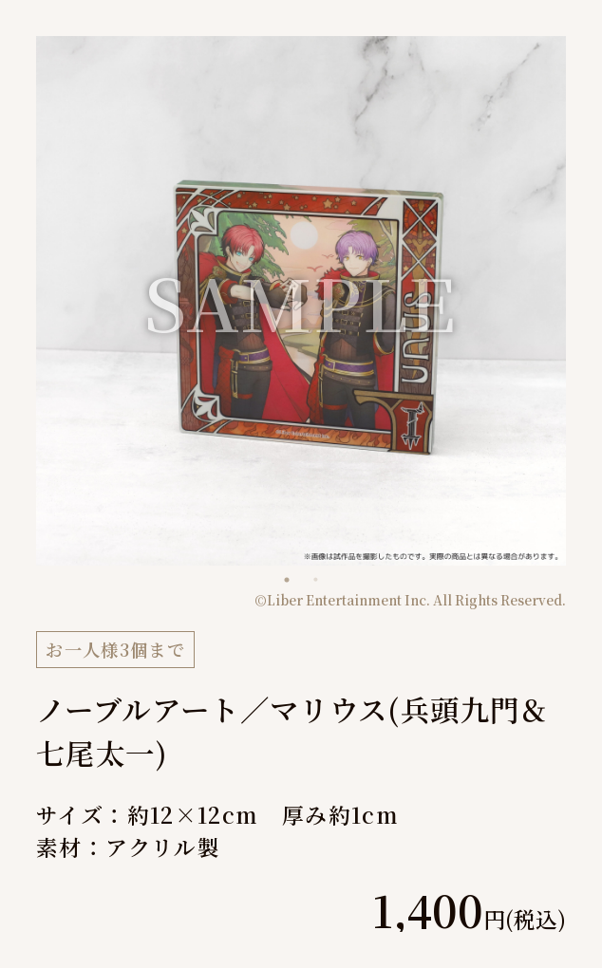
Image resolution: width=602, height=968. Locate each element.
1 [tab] (286, 579)
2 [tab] (315, 579)
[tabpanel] (301, 301)
